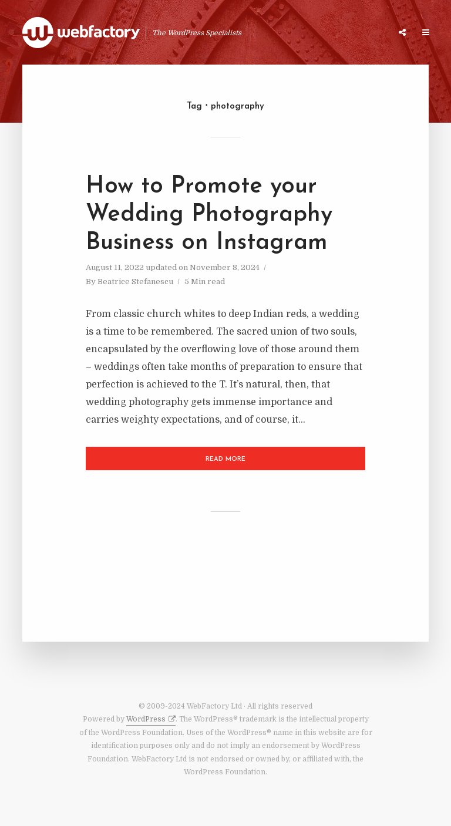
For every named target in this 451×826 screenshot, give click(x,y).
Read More (225, 459)
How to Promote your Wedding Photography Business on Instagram (209, 215)
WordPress (146, 719)
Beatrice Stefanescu (135, 281)
